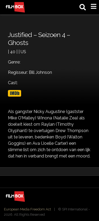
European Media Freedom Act (27, 209)
